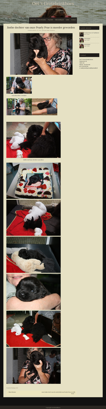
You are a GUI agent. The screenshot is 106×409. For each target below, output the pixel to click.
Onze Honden (42, 20)
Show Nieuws (11, 392)
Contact (73, 20)
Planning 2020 (14, 388)
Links (67, 20)
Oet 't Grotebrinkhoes (53, 3)
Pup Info (50, 20)
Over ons (33, 20)
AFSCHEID (87, 38)
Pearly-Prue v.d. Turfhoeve (91, 33)
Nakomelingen (59, 20)
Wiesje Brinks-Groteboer (49, 30)
